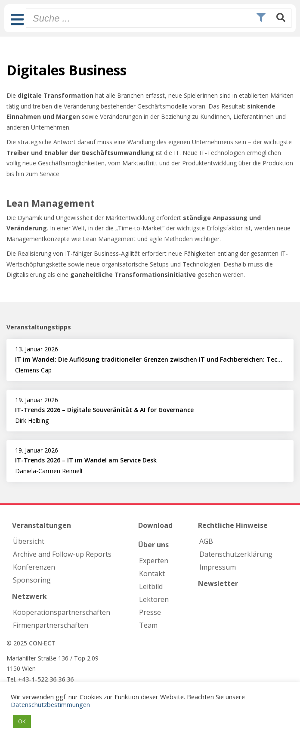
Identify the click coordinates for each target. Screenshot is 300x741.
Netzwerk (29, 596)
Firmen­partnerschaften (50, 625)
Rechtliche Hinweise (233, 525)
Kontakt (152, 573)
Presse (150, 612)
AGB (206, 541)
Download (155, 525)
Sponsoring (32, 580)
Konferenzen (34, 567)
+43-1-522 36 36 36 (46, 679)
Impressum (217, 567)
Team (148, 625)
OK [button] (22, 721)
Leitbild (151, 586)
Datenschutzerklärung (235, 554)
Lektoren (154, 599)
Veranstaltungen (41, 525)
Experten (153, 560)
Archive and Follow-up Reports (62, 554)
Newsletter (218, 583)
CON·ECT (42, 643)
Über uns (153, 544)
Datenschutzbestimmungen (50, 704)
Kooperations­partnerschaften (61, 612)
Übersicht (28, 541)
